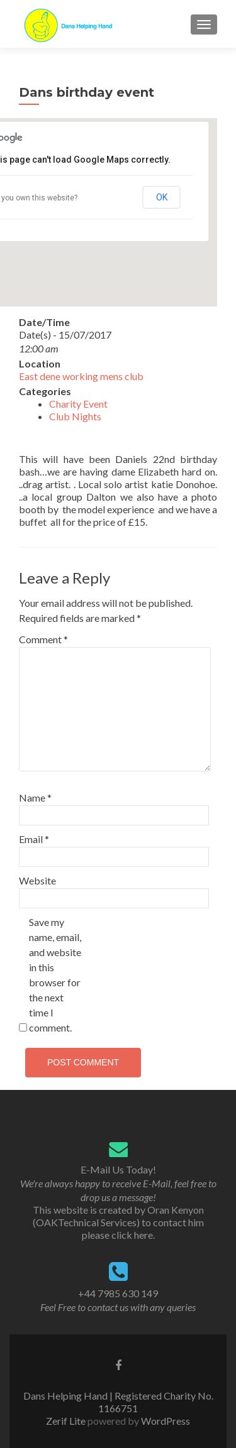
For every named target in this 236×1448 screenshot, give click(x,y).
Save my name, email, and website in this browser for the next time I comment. (55, 974)
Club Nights (75, 416)
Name (35, 797)
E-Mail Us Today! (118, 1169)
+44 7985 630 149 (118, 1293)
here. (144, 1235)
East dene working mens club (81, 376)
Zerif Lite (66, 1421)
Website (37, 880)
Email (34, 839)
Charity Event (78, 404)
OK (161, 197)
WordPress (164, 1421)
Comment (43, 639)
